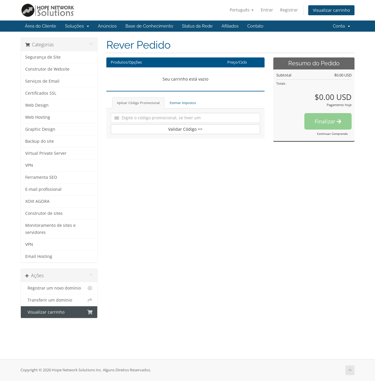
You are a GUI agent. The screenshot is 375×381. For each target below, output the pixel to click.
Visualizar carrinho (331, 10)
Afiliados (229, 26)
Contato (255, 26)
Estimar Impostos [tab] (183, 103)
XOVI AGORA (37, 201)
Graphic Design (40, 129)
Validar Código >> (185, 129)
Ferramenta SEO (41, 177)
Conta (341, 26)
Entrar (267, 10)
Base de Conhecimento (149, 26)
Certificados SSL (40, 93)
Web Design (37, 105)
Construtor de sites (44, 213)
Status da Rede (197, 26)
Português (242, 10)
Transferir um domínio (59, 300)
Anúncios (107, 26)
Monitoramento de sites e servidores (50, 229)
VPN (29, 165)
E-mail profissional (43, 189)
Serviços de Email (42, 81)
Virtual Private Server (46, 153)
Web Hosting (37, 117)
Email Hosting (38, 256)
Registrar (289, 10)
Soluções (77, 26)
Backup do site (39, 141)
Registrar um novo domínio (59, 288)
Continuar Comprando (332, 134)
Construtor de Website (47, 69)
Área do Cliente (40, 26)
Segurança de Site (43, 57)
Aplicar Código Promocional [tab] (138, 103)
